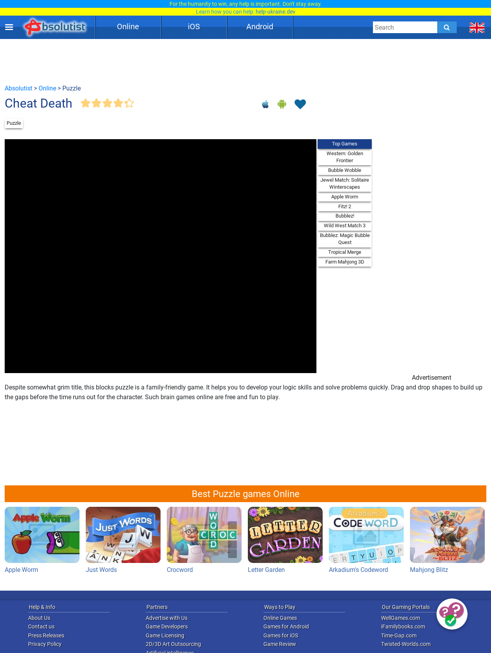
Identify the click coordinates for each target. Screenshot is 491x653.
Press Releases (46, 635)
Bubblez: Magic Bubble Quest (345, 238)
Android (259, 26)
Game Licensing (165, 635)
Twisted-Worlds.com (406, 644)
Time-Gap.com (399, 635)
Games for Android (286, 626)
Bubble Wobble (344, 170)
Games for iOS (280, 635)
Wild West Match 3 (345, 225)
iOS (194, 26)
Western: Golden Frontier (345, 156)
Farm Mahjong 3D (344, 262)
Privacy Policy (45, 644)
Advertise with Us (166, 618)
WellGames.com (400, 618)
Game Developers (167, 626)
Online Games (280, 618)
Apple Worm (344, 197)
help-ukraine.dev (275, 12)
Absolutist (18, 88)
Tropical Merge (344, 252)
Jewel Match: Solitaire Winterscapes (344, 183)
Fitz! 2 (344, 206)
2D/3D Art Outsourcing (173, 644)
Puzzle (14, 123)
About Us (39, 618)
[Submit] (447, 27)
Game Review (279, 644)
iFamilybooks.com (403, 626)
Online (128, 26)
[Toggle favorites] (300, 105)
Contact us (41, 626)
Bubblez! (345, 216)
